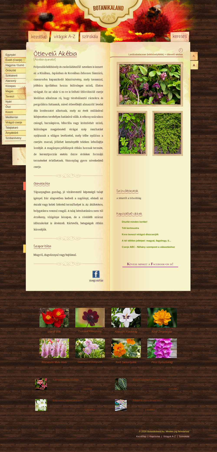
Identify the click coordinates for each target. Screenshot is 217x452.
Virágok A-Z (64, 36)
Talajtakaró (12, 127)
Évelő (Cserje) (14, 60)
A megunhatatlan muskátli (66, 379)
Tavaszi (10, 96)
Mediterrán (12, 117)
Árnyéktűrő (12, 132)
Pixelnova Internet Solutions (38, 433)
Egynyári (11, 54)
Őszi (8, 106)
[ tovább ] (87, 388)
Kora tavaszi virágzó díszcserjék (140, 234)
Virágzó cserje (14, 122)
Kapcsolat (155, 436)
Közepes (11, 86)
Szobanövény (13, 138)
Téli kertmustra (130, 228)
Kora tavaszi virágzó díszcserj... (68, 400)
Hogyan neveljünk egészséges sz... (149, 379)
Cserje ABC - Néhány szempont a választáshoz (148, 247)
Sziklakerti (12, 75)
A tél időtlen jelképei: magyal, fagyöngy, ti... (146, 240)
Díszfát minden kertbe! (135, 221)
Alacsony (11, 80)
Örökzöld (11, 70)
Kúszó (9, 112)
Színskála (90, 36)
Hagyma (15, 65)
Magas (9, 91)
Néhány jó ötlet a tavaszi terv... (148, 400)
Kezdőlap (39, 36)
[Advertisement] (59, 276)
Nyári (9, 101)
